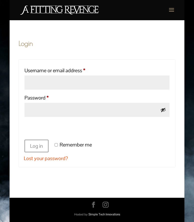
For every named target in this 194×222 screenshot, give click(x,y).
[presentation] (62, 129)
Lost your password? (46, 158)
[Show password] (163, 110)
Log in (36, 146)
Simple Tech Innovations (104, 214)
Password (46, 97)
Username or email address (64, 69)
